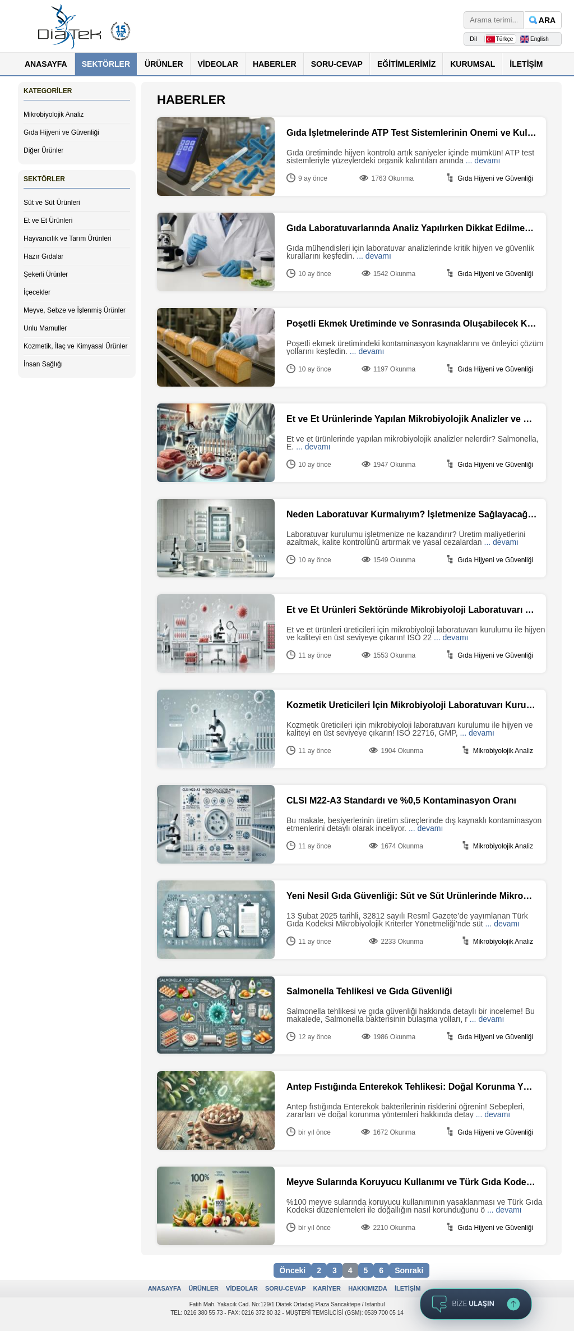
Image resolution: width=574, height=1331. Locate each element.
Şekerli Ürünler (46, 274)
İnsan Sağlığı (43, 364)
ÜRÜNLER (164, 63)
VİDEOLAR (218, 63)
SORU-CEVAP (337, 63)
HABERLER (275, 63)
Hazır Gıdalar (43, 256)
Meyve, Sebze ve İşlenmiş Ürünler (75, 310)
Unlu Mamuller (45, 328)
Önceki (292, 1270)
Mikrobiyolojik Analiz (54, 114)
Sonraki (409, 1270)
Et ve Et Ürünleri (48, 220)
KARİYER (327, 1288)
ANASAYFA (46, 63)
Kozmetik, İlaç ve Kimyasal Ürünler (75, 346)
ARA (547, 20)
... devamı (483, 160)
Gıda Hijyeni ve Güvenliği (61, 132)
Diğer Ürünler (43, 150)
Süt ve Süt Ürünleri (52, 202)
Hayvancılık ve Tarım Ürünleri (68, 238)
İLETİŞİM (526, 63)
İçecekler (37, 292)
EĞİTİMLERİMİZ (406, 63)
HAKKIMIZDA (367, 1288)
